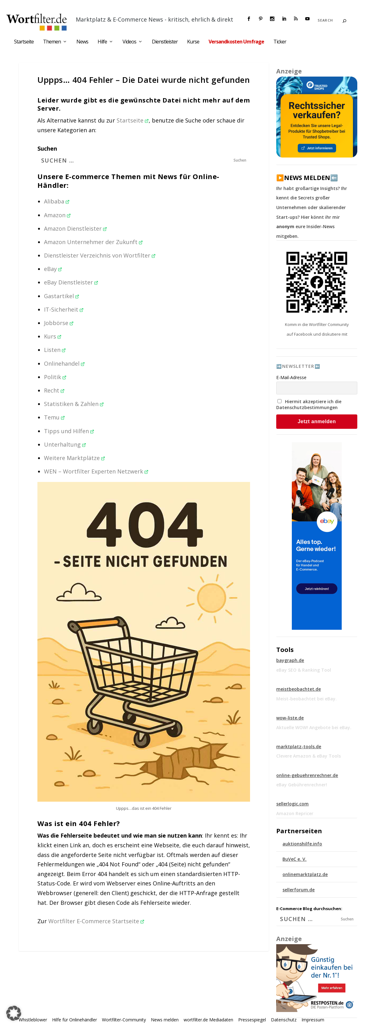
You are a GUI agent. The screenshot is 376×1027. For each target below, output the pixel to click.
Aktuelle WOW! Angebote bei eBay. (313, 727)
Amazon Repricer (294, 813)
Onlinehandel (64, 363)
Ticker (279, 42)
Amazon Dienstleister (75, 228)
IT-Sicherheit (64, 309)
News (82, 42)
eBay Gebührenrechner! (301, 785)
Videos (129, 42)
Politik (55, 377)
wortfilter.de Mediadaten (208, 1020)
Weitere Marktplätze (74, 458)
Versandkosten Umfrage (236, 42)
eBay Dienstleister (71, 282)
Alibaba (57, 201)
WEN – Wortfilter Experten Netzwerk (96, 471)
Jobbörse (59, 323)
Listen (55, 349)
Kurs (52, 336)
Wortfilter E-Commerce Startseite (96, 921)
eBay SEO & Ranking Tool (303, 670)
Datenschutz (283, 1020)
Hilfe (102, 42)
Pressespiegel (252, 1020)
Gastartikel (61, 296)
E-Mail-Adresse (291, 377)
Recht (54, 390)
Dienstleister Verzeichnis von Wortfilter (100, 255)
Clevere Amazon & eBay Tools (308, 756)
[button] (13, 1013)
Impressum (312, 1020)
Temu (54, 417)
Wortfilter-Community (124, 1020)
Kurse (193, 42)
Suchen (47, 148)
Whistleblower (33, 1020)
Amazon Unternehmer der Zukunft (93, 242)
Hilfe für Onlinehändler (74, 1020)
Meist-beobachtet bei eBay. (306, 699)
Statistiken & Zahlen (74, 404)
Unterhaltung (65, 444)
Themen (52, 42)
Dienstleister (165, 42)
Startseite (24, 42)
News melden (165, 1020)
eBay (53, 269)
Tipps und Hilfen (69, 431)
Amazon (57, 215)
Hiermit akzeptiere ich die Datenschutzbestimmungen (308, 404)
